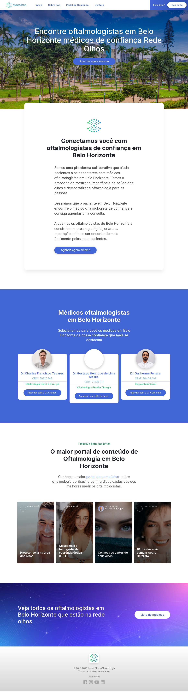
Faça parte (176, 5)
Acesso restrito (94, 677)
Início (39, 5)
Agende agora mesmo (94, 61)
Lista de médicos (152, 614)
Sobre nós (54, 5)
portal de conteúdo (101, 477)
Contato (99, 5)
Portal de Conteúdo (77, 5)
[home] (16, 5)
